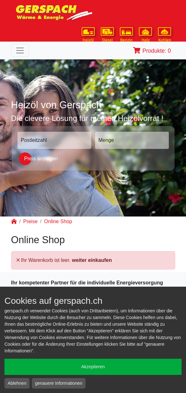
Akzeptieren (93, 366)
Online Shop (58, 221)
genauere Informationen (58, 383)
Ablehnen (17, 383)
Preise (30, 221)
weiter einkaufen (92, 260)
